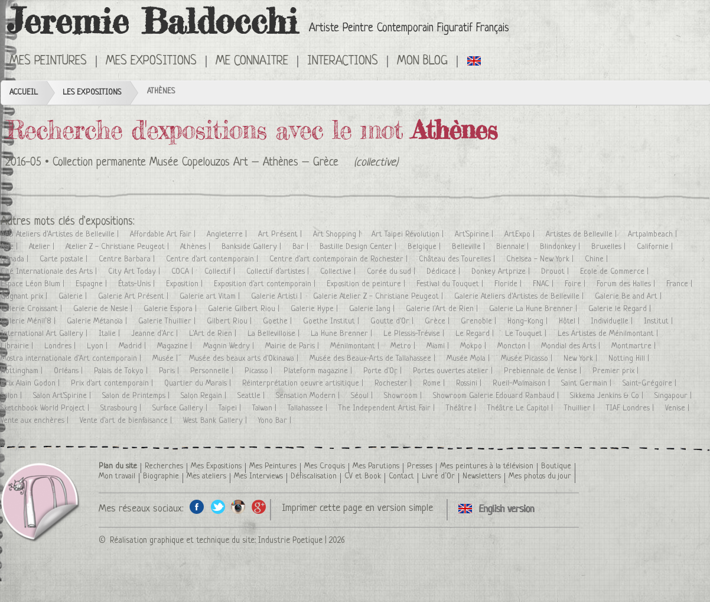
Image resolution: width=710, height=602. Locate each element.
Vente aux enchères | (36, 420)
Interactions (342, 61)
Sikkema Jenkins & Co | (608, 395)
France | (680, 284)
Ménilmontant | (356, 346)
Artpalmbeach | (653, 234)
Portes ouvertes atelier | (454, 371)
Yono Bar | (276, 420)
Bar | (301, 246)
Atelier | (43, 246)
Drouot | (556, 271)
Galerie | (73, 296)
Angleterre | (228, 234)
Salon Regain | (205, 395)
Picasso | (260, 371)
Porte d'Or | (383, 371)
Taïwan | (265, 408)
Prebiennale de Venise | (544, 371)
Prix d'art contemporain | (113, 383)
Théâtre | (462, 408)
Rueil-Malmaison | (522, 383)
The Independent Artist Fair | (387, 408)
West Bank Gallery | (216, 420)
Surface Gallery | (181, 408)
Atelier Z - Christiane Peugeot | (118, 246)
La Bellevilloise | (274, 333)
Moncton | (514, 346)
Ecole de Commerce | (615, 271)
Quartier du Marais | (198, 383)
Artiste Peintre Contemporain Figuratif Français (409, 28)
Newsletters (482, 476)
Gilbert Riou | (230, 321)
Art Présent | (281, 234)
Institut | (659, 321)
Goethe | (278, 321)
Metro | (404, 346)
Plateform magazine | (319, 371)
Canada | (16, 259)
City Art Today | (135, 271)
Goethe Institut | (332, 321)
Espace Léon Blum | (34, 284)
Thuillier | (580, 408)
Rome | (435, 383)
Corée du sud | (392, 271)
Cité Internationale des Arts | (50, 271)
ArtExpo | (520, 234)
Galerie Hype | (315, 309)
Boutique (556, 466)
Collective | (339, 271)
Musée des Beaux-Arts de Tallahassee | (374, 358)
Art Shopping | (338, 234)
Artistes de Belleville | (582, 234)
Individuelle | (613, 321)
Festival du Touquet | (451, 284)
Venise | (678, 408)
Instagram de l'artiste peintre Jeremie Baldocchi (238, 506)
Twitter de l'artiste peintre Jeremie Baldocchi (217, 506)
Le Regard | (475, 333)
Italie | (110, 333)
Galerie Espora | (171, 309)
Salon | (12, 395)
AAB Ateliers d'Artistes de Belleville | (61, 234)
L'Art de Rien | (214, 333)
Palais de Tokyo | (122, 371)
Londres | (61, 346)
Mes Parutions (376, 466)
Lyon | (98, 346)
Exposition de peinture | (367, 284)
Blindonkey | (561, 246)
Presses (419, 466)
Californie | (656, 246)
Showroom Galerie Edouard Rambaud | (497, 395)
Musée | (166, 358)
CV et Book (362, 476)
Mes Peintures (48, 61)
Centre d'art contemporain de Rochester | (339, 259)
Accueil (23, 92)
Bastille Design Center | (359, 246)
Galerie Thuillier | (168, 321)
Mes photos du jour (540, 476)
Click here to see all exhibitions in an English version (474, 60)
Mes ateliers (206, 476)
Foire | (576, 284)
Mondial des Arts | (571, 346)
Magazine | (175, 346)
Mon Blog (422, 61)
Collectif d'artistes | (278, 271)
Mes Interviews (258, 476)
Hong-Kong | (528, 321)
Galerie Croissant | (32, 309)
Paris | (170, 371)
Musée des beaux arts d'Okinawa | (245, 358)
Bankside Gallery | (253, 246)
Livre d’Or (438, 476)
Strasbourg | (122, 408)
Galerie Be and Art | (629, 296)
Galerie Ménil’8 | (29, 321)
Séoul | (363, 395)
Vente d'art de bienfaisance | (127, 420)
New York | (582, 358)
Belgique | (425, 246)
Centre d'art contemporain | (213, 259)
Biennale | (513, 246)
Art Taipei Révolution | (409, 234)
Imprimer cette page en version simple (357, 508)
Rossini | (470, 383)
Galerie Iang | (373, 309)
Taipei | (231, 408)
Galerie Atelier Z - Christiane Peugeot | (379, 296)
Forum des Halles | (627, 284)
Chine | (597, 259)
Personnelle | (213, 371)
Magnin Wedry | (229, 346)
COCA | (183, 271)
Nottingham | (23, 371)
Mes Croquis (324, 466)
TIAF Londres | (631, 408)
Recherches (164, 466)
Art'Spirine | (475, 234)
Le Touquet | (527, 333)
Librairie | (18, 346)
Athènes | (196, 246)
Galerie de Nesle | (104, 309)
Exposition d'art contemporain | (266, 284)
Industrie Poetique (290, 540)
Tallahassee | (309, 408)
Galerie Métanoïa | (98, 321)
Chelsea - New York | (541, 259)
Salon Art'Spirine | (63, 395)
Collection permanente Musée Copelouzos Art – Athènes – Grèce (195, 163)
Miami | (438, 346)
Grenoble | (480, 321)
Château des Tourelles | (458, 259)
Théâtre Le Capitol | (521, 408)
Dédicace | (444, 271)
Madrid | (133, 346)
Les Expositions (92, 92)
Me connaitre (252, 61)
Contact (401, 476)
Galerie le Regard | (620, 309)
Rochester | (394, 383)
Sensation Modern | (309, 395)
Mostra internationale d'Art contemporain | (72, 358)
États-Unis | (137, 284)
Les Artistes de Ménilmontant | (609, 333)
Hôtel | (570, 321)
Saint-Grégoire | (651, 383)
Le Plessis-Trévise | (415, 333)
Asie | (10, 246)
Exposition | (185, 284)
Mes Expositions (151, 61)
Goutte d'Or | (393, 321)
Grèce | (438, 321)
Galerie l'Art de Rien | (443, 309)
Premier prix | (616, 371)
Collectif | (220, 271)
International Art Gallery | (45, 333)
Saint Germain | (587, 383)
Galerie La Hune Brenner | (534, 309)
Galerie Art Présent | (134, 296)
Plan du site (118, 466)
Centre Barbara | (128, 259)
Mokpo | (474, 346)
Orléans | (69, 371)
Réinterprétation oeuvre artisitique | (304, 383)
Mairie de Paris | (293, 346)
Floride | (509, 284)
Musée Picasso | (528, 358)
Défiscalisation (314, 476)
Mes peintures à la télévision (486, 466)
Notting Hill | (630, 358)
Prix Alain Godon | (31, 383)
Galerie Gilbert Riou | (245, 309)
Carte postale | (65, 259)
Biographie (161, 476)
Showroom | (404, 395)
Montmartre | (634, 346)
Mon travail (117, 476)
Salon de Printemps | (137, 395)
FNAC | (544, 284)
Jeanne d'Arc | (155, 333)
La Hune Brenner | (342, 333)
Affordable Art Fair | (164, 234)
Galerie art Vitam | (211, 296)
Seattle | (252, 395)
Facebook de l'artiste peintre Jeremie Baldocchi (197, 506)
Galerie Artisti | (277, 296)
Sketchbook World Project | (46, 408)
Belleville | (469, 246)
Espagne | (92, 284)
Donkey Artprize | (501, 271)
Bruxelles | (609, 246)
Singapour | (674, 395)
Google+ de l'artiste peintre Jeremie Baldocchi (259, 506)
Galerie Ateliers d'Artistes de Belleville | (520, 296)
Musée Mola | (469, 358)
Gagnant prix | (25, 296)
